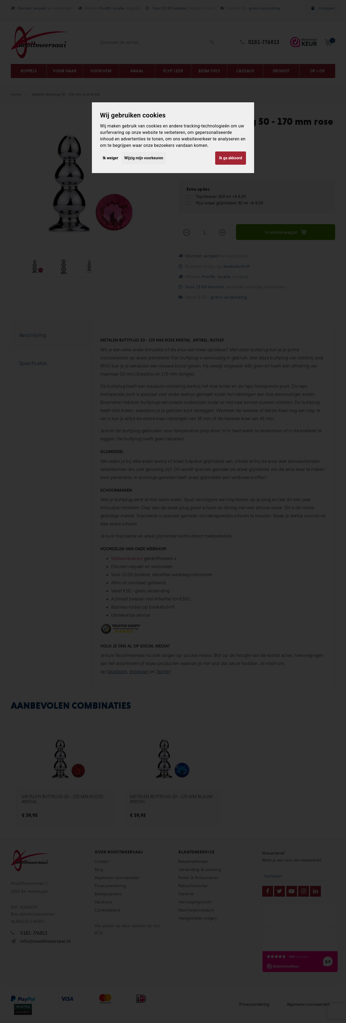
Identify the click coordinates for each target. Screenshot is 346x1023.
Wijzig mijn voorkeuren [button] (143, 158)
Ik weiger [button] (110, 158)
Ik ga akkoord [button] (230, 158)
